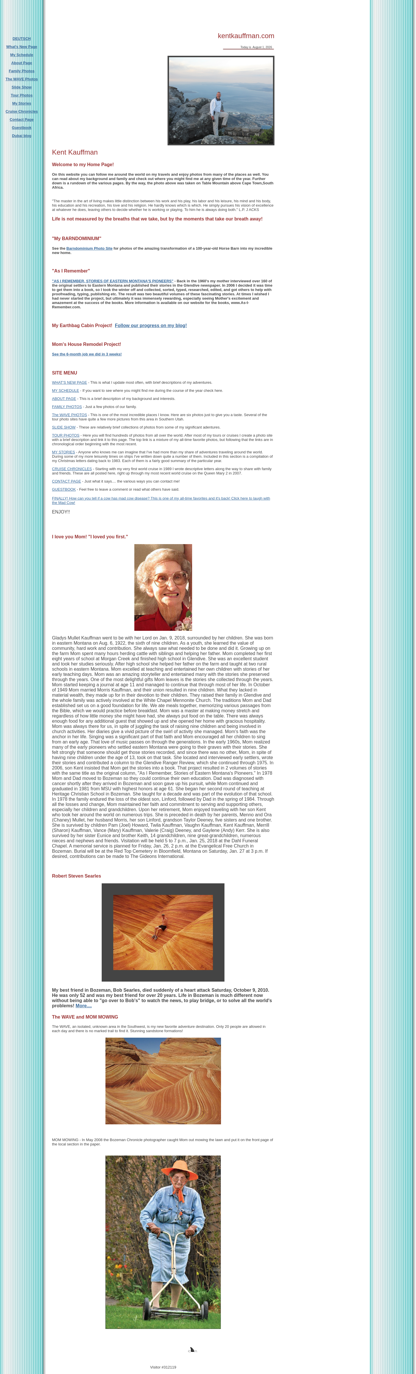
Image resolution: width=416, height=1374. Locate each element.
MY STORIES (63, 452)
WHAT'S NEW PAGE (69, 382)
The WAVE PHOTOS (69, 415)
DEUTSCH (22, 38)
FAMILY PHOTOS (67, 407)
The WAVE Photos (21, 79)
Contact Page (22, 119)
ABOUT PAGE (64, 398)
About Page (21, 63)
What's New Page (21, 46)
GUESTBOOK (64, 489)
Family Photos (22, 71)
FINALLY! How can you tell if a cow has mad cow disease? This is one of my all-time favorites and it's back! (141, 498)
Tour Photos (22, 95)
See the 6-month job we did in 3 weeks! (87, 354)
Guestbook (21, 127)
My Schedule (21, 55)
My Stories (21, 103)
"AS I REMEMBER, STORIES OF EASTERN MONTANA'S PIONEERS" (112, 281)
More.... (84, 1005)
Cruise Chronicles (21, 111)
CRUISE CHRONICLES (72, 469)
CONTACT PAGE (66, 481)
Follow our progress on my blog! (151, 325)
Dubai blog (21, 135)
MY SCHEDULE (65, 390)
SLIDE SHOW (64, 427)
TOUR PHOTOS (65, 435)
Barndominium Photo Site (89, 248)
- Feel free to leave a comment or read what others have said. (127, 489)
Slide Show (21, 87)
